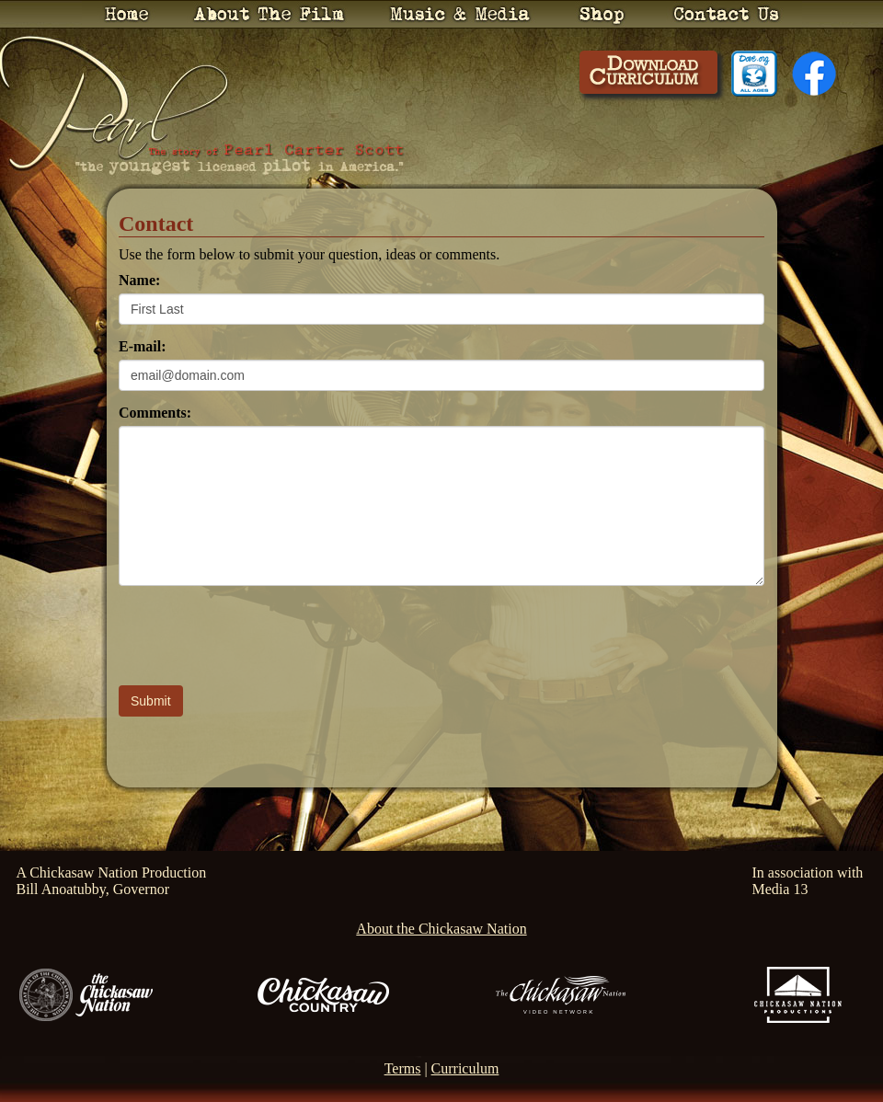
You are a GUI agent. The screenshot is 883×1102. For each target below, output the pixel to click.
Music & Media (460, 14)
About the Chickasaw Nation (441, 928)
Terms (402, 1068)
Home (126, 14)
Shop (602, 14)
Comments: (155, 412)
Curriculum (465, 1068)
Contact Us (726, 14)
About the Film (269, 14)
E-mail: (142, 346)
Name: (139, 280)
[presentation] (258, 636)
